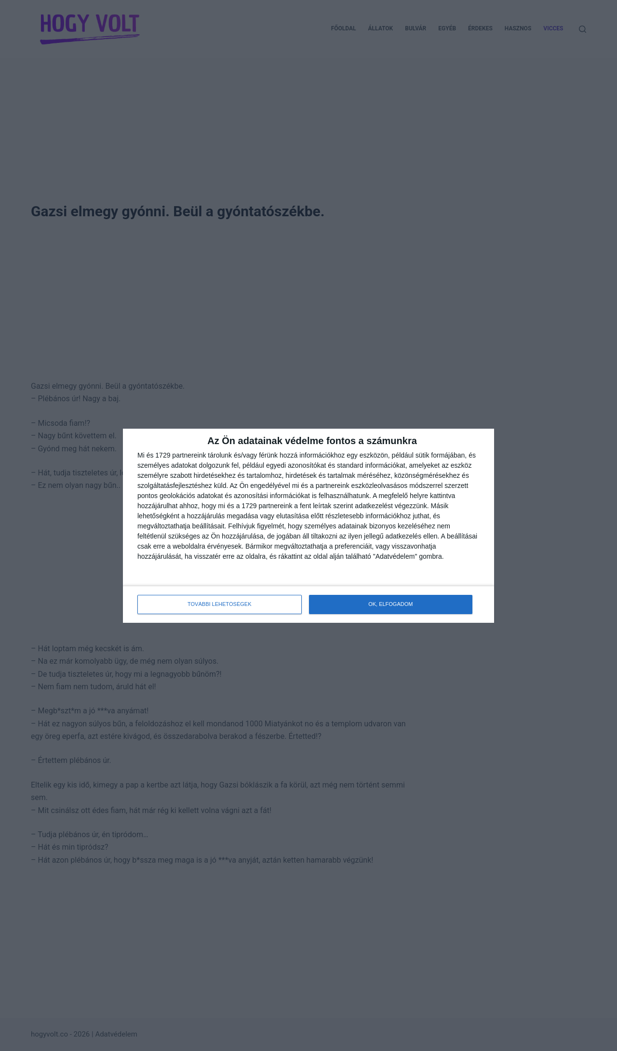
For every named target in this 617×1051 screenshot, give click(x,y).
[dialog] (308, 526)
